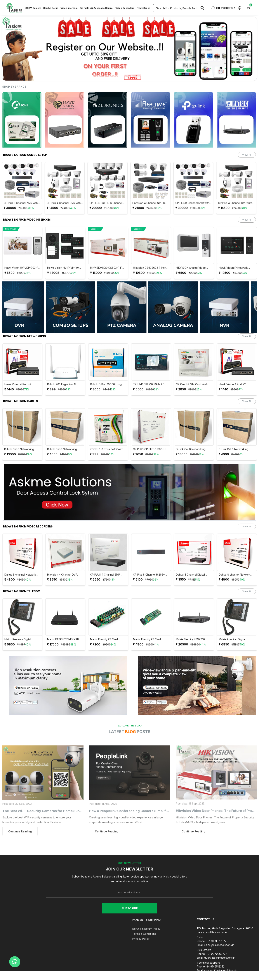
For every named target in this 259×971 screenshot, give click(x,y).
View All (246, 154)
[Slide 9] (139, 75)
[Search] (202, 8)
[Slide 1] (86, 75)
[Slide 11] (153, 75)
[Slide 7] (126, 75)
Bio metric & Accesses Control (96, 8)
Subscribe (129, 908)
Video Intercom (68, 8)
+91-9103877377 (223, 8)
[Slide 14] (172, 75)
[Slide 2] (93, 75)
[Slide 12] (159, 75)
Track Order (143, 8)
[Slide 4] (106, 75)
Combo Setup (50, 8)
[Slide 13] (166, 75)
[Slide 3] (99, 75)
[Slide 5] (113, 75)
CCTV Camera (33, 8)
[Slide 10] (146, 75)
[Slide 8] (133, 75)
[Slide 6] (119, 75)
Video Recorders (124, 8)
